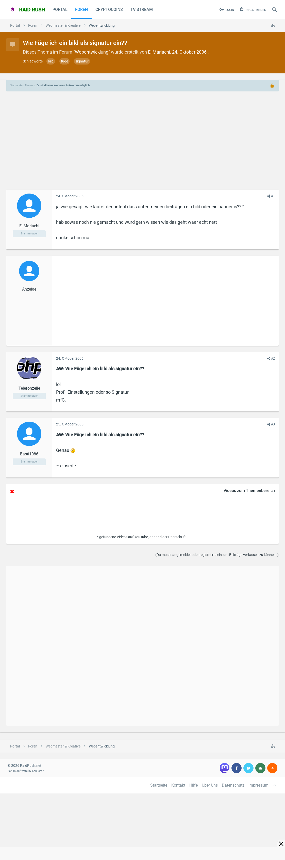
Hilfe (193, 785)
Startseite (158, 785)
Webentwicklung (91, 52)
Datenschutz (233, 785)
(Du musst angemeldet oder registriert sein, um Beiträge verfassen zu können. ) (217, 555)
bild (51, 61)
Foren (81, 9)
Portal (60, 9)
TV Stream (141, 9)
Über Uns (210, 785)
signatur (82, 61)
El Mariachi (159, 52)
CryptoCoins (109, 9)
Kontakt (178, 785)
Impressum (258, 785)
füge (64, 61)
